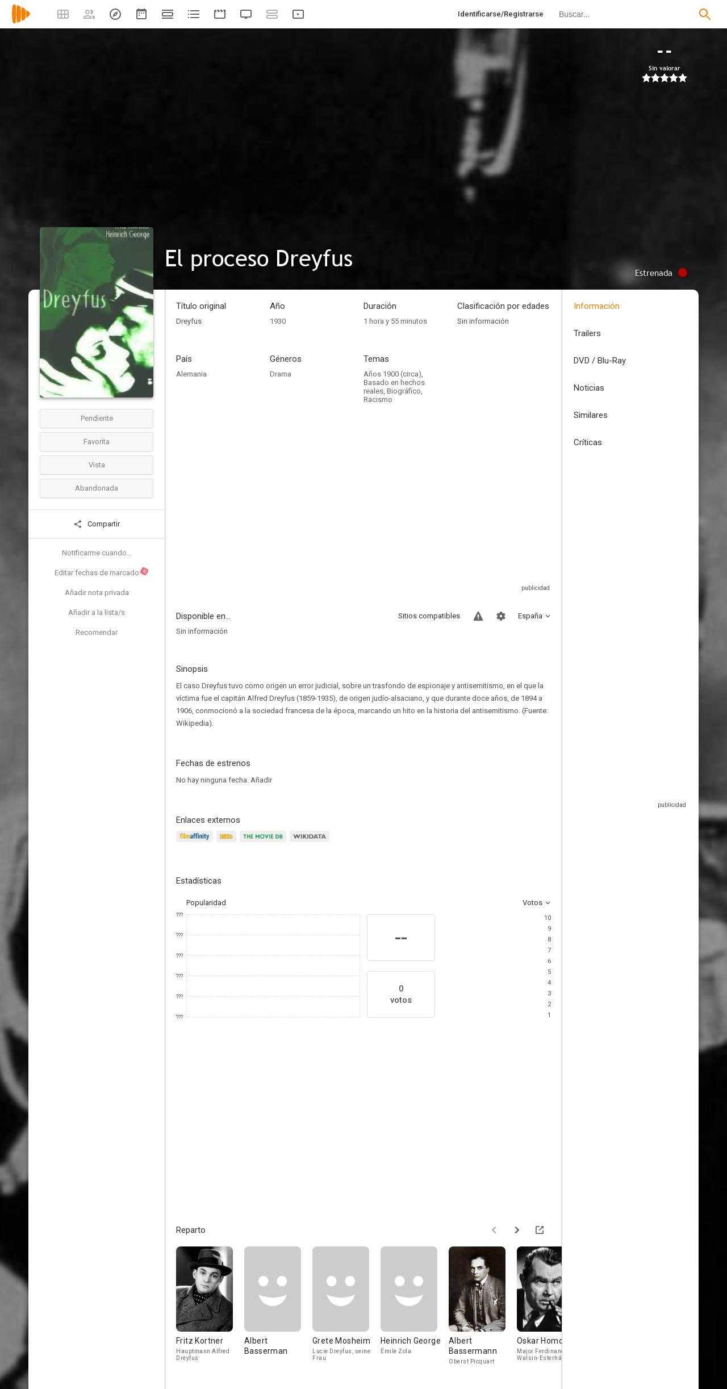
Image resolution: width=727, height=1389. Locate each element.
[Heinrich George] (415, 1306)
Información (597, 306)
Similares (591, 415)
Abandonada (96, 488)
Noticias (589, 388)
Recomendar (97, 632)
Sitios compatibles (429, 616)
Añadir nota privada (97, 592)
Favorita (96, 441)
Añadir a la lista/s (96, 612)
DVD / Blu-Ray (600, 360)
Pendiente (97, 418)
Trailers (587, 333)
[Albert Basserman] (278, 1306)
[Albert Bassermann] (483, 1306)
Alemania (191, 374)
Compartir (96, 524)
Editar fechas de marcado (102, 572)
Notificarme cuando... (97, 553)
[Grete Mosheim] (346, 1306)
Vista (97, 465)
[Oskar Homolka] (551, 1306)
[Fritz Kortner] (210, 1306)
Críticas (588, 442)
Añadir (261, 780)
